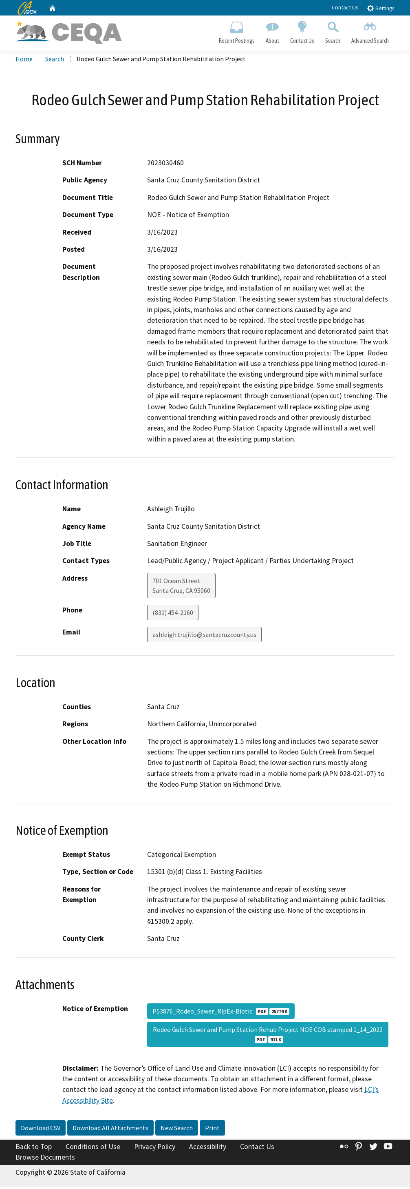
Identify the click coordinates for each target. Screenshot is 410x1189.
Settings (380, 8)
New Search (177, 1130)
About (272, 31)
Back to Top (33, 1148)
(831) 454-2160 (172, 614)
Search (333, 31)
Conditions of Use (93, 1148)
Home (24, 61)
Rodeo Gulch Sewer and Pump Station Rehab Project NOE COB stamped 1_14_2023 (268, 1036)
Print (212, 1130)
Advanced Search (370, 31)
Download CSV (40, 1130)
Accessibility (207, 1148)
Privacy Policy (154, 1148)
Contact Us (345, 7)
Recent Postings (236, 31)
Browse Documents (45, 1158)
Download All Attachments (110, 1130)
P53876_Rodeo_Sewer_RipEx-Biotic (220, 1013)
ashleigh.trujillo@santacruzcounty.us (204, 636)
